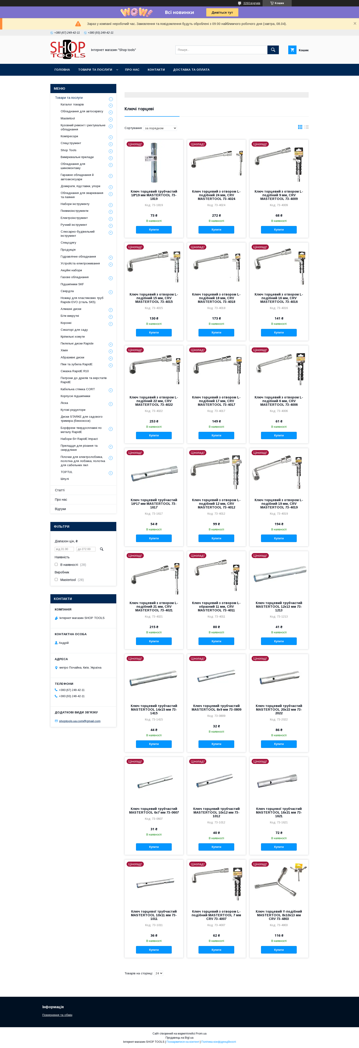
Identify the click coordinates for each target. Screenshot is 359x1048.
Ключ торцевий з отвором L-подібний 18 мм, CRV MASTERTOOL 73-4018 (216, 298)
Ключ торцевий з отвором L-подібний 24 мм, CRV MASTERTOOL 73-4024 (216, 195)
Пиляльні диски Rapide (77, 343)
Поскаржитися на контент (182, 1041)
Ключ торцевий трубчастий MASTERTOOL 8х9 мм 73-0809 (216, 707)
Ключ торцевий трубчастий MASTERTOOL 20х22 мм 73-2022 (279, 709)
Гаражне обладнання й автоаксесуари (77, 177)
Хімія (64, 350)
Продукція (68, 249)
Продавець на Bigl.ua (179, 1037)
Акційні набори (71, 270)
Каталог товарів (72, 104)
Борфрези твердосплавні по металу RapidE (81, 430)
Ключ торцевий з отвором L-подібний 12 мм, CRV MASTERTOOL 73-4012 (216, 503)
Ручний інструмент (74, 224)
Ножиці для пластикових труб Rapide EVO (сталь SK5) (82, 300)
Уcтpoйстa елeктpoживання (80, 263)
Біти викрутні (70, 315)
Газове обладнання (75, 277)
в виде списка (307, 128)
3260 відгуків (251, 3)
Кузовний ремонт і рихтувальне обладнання (83, 127)
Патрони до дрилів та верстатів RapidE (84, 380)
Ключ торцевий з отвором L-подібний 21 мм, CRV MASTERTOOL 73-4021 (154, 606)
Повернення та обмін (57, 1015)
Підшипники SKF (72, 284)
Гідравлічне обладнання (78, 256)
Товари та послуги (95, 69)
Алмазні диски (71, 309)
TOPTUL (67, 472)
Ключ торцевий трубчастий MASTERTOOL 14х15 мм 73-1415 (154, 709)
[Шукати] (273, 50)
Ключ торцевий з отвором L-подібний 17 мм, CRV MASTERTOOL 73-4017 (216, 400)
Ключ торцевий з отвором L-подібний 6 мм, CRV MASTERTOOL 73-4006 (279, 400)
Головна (62, 69)
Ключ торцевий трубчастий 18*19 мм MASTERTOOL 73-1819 (154, 195)
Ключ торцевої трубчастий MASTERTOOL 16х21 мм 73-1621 (279, 812)
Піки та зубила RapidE (76, 364)
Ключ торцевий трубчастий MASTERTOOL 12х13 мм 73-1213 (279, 606)
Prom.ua (201, 1033)
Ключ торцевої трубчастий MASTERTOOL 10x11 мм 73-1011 (154, 915)
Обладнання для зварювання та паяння (82, 195)
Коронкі (66, 323)
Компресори (69, 136)
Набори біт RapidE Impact (79, 439)
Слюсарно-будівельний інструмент (78, 233)
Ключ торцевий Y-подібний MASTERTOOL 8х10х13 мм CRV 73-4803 (279, 915)
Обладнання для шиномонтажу (73, 166)
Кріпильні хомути (73, 336)
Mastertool (68, 118)
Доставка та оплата (191, 69)
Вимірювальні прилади (77, 157)
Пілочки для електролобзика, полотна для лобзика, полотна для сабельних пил (83, 461)
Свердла (67, 291)
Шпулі (65, 479)
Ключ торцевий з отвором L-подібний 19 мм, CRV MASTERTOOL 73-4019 (279, 503)
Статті (60, 490)
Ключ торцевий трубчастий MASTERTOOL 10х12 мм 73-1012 (216, 812)
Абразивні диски (72, 357)
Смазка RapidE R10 (75, 371)
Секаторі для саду (74, 329)
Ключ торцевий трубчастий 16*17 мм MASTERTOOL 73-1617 (154, 503)
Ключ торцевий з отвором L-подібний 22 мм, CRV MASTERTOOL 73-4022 (154, 400)
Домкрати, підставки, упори (80, 186)
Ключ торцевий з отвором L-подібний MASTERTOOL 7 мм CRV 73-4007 (216, 915)
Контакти (156, 69)
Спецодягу (68, 242)
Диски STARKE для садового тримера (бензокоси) (82, 418)
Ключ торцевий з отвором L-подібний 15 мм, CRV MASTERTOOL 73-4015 (154, 298)
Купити (154, 229)
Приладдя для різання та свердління (79, 447)
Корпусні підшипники (75, 396)
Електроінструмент (74, 218)
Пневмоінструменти (74, 210)
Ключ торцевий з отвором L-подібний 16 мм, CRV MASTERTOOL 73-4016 (279, 298)
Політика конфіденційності (218, 1041)
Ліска (64, 403)
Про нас (132, 69)
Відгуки (60, 509)
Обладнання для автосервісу (82, 111)
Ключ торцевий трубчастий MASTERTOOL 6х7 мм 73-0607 (154, 810)
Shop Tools (68, 150)
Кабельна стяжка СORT (78, 389)
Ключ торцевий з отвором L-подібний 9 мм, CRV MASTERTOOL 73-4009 (279, 195)
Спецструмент (71, 143)
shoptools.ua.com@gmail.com (80, 721)
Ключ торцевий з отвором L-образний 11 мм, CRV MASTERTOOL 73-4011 (216, 606)
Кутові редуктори (73, 409)
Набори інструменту (75, 204)
